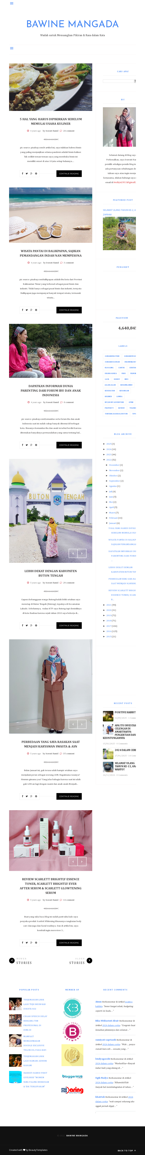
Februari (113, 518)
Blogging (109, 368)
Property (109, 408)
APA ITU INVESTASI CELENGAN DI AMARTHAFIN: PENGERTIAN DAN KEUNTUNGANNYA (120, 731)
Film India (134, 373)
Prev (73, 553)
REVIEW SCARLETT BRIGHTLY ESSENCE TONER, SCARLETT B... (124, 595)
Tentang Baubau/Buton (116, 414)
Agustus (113, 486)
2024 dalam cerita (111, 1025)
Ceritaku (133, 368)
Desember (114, 465)
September (114, 481)
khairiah (100, 1097)
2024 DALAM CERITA (127, 750)
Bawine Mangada (72, 25)
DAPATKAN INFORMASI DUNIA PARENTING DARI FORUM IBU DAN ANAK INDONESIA (51, 391)
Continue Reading (69, 173)
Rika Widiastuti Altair (107, 1021)
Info (126, 379)
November (114, 470)
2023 (108, 454)
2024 (108, 449)
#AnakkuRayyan (112, 356)
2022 (108, 460)
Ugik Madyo (101, 1078)
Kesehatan (110, 391)
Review (121, 408)
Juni (111, 497)
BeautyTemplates (38, 1150)
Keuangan (124, 391)
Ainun (98, 1002)
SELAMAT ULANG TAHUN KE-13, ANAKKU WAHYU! (128, 766)
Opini (131, 402)
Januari (112, 523)
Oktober (113, 476)
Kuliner (108, 396)
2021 (108, 605)
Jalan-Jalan (110, 385)
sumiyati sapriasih (105, 1040)
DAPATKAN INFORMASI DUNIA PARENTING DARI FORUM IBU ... (125, 556)
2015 (108, 636)
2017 (108, 626)
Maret (112, 513)
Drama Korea (111, 373)
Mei (111, 502)
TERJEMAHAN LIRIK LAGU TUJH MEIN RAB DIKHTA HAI (34, 1004)
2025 (108, 444)
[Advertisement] (123, 670)
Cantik (121, 368)
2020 (108, 610)
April (111, 507)
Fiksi (124, 373)
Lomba (119, 396)
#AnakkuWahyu (131, 356)
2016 (108, 631)
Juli (110, 492)
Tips (134, 414)
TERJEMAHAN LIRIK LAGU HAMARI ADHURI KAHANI (35, 1061)
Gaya (107, 379)
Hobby (117, 379)
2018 (108, 621)
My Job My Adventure (114, 402)
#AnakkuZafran (112, 362)
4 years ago (35, 131)
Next (81, 553)
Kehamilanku (126, 385)
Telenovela (134, 408)
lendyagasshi (102, 1059)
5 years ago (35, 583)
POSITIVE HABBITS (126, 712)
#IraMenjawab (131, 362)
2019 (108, 615)
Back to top (127, 1150)
